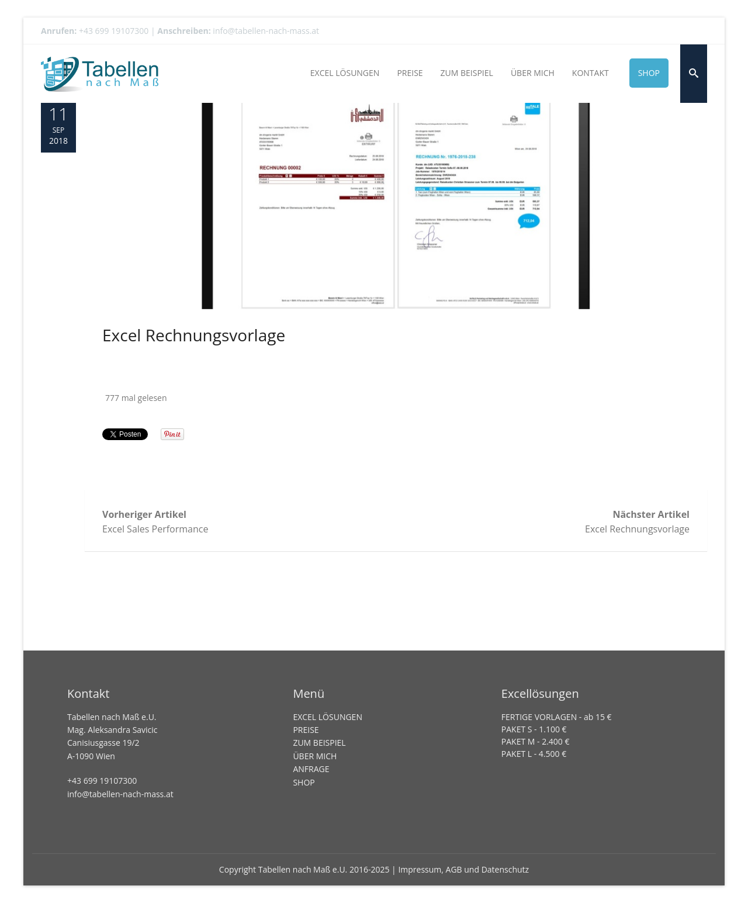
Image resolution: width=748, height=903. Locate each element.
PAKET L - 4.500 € (533, 753)
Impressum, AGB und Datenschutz (463, 869)
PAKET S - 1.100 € (534, 729)
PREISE (305, 729)
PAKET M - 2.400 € (535, 741)
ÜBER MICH (315, 756)
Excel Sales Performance (249, 521)
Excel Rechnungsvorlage (193, 335)
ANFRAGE (311, 768)
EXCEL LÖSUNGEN (327, 716)
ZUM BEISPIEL (319, 742)
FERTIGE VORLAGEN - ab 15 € (556, 716)
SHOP (303, 782)
